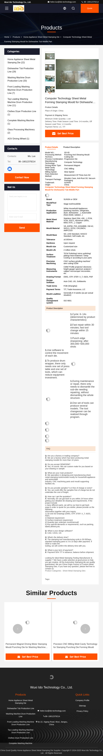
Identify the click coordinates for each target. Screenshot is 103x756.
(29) (21, 70)
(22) (21, 61)
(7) (20, 90)
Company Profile (82, 700)
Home (6, 37)
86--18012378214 (90, 2)
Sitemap (82, 706)
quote (89, 8)
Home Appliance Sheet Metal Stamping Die (41, 37)
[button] (50, 93)
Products (16, 37)
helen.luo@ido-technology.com (61, 2)
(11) (20, 102)
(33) (19, 79)
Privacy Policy (82, 711)
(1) (22, 113)
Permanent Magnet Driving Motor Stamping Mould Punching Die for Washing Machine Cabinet (26, 646)
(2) (21, 131)
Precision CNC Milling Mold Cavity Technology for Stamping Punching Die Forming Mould (75, 645)
